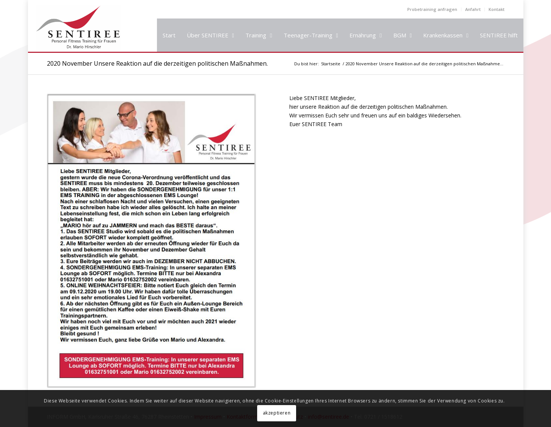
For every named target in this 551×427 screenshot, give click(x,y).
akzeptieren (277, 413)
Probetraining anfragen (432, 9)
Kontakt (496, 9)
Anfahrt (473, 9)
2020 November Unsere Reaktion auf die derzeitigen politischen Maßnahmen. (157, 63)
